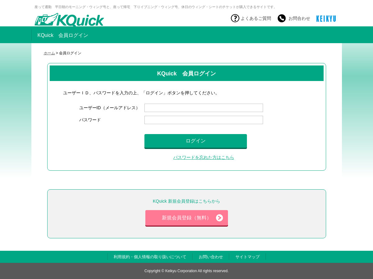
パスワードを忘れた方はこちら (203, 157)
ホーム (49, 53)
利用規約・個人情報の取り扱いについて (150, 256)
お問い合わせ (211, 256)
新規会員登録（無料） (192, 218)
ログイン (196, 140)
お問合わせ (299, 18)
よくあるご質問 (256, 18)
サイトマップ (247, 256)
